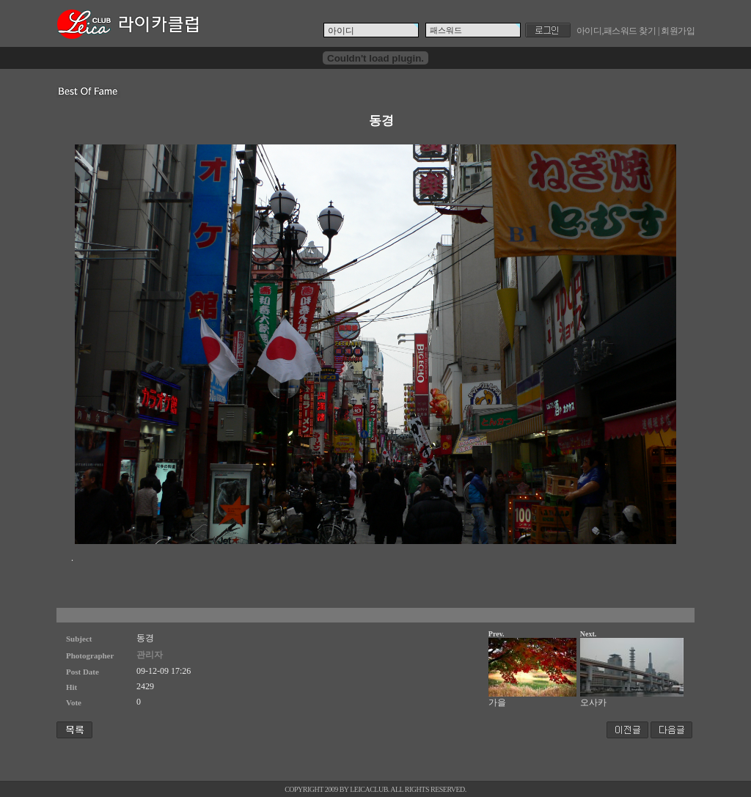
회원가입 (678, 31)
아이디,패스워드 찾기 (616, 31)
